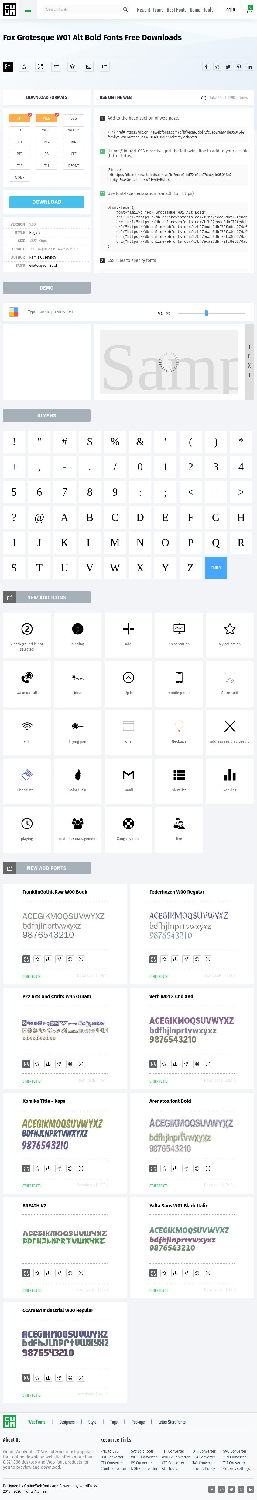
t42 (19, 166)
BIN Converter (234, 1457)
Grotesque (37, 265)
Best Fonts (177, 10)
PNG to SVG (109, 1451)
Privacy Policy (204, 1469)
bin (74, 142)
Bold (53, 265)
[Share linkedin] (250, 67)
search (125, 9)
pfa (47, 142)
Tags (114, 1422)
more (216, 568)
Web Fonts (36, 1422)
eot (19, 130)
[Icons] (89, 67)
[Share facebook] (206, 67)
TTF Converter (173, 1451)
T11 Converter (234, 1463)
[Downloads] (48, 959)
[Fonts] (105, 67)
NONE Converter (144, 1469)
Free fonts (10, 10)
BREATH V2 (34, 1206)
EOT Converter (111, 1457)
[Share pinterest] (239, 67)
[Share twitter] (228, 67)
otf (20, 142)
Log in (229, 9)
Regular (35, 233)
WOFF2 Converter (176, 1457)
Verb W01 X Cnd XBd (171, 996)
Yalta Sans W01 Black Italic (178, 1206)
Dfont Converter (113, 1469)
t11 (46, 166)
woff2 (73, 130)
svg (73, 118)
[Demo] (40, 67)
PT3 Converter (111, 1463)
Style (92, 1422)
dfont (73, 166)
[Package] (72, 67)
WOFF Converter (144, 1457)
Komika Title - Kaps (43, 1101)
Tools (209, 10)
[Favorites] (24, 67)
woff (46, 130)
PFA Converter (204, 1457)
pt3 (19, 154)
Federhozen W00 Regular (176, 892)
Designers (67, 1422)
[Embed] (70, 959)
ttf (19, 118)
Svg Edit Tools (142, 1451)
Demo (195, 10)
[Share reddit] (217, 67)
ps (47, 154)
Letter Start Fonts (172, 1422)
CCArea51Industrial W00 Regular (57, 1310)
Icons (158, 10)
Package (138, 1422)
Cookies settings (236, 1469)
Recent (143, 10)
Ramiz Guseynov (42, 257)
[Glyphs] (56, 67)
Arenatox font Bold (170, 1101)
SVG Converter (234, 1451)
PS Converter (141, 1463)
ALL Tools (169, 1469)
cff (74, 154)
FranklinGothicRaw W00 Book (54, 892)
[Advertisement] (48, 362)
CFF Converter (173, 1463)
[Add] (8, 67)
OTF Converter (204, 1451)
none (19, 177)
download (46, 202)
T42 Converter (204, 1463)
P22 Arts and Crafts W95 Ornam (56, 996)
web (46, 118)
